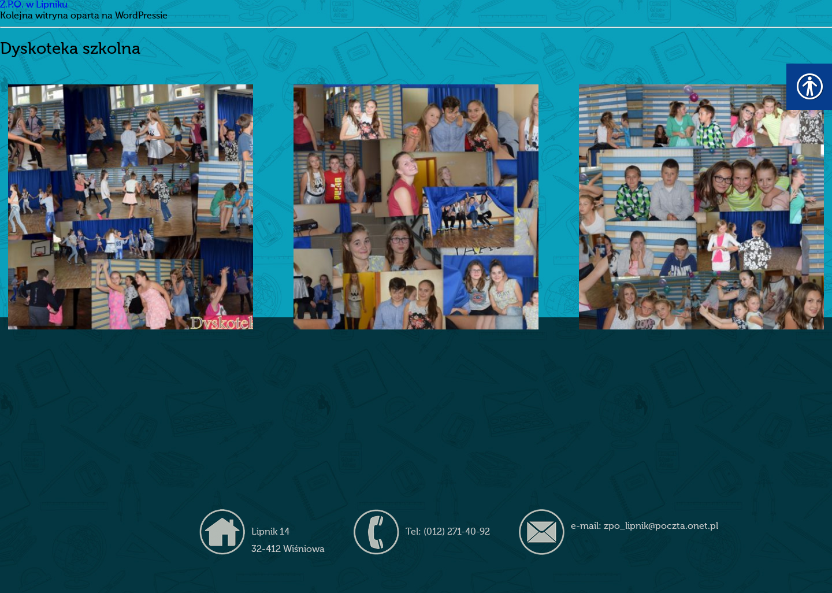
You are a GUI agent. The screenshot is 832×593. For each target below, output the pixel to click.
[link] (130, 206)
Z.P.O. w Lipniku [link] (34, 5)
